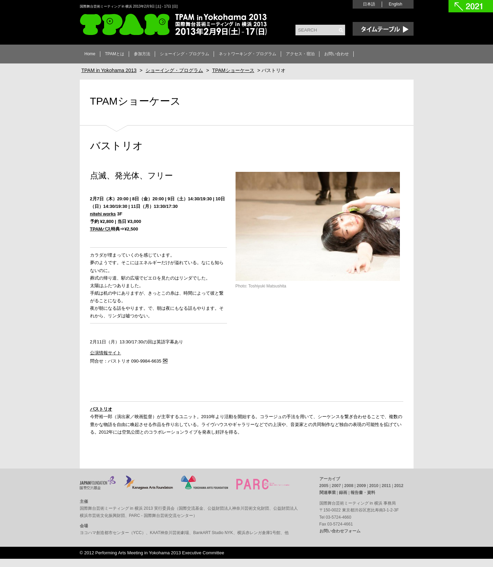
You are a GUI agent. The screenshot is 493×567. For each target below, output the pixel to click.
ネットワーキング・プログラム (247, 53)
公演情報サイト (105, 352)
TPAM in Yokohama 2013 (173, 24)
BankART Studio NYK (213, 532)
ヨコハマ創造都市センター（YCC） (113, 532)
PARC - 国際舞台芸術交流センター (161, 515)
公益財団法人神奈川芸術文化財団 (238, 508)
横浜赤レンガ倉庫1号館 (259, 532)
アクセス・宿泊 (300, 53)
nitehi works (103, 213)
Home (90, 53)
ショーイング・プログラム (184, 53)
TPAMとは (114, 53)
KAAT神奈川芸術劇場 (169, 532)
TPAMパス (100, 229)
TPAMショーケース (135, 101)
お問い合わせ (336, 53)
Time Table (383, 29)
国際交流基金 (191, 508)
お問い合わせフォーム (340, 531)
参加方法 (142, 53)
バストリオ (101, 409)
